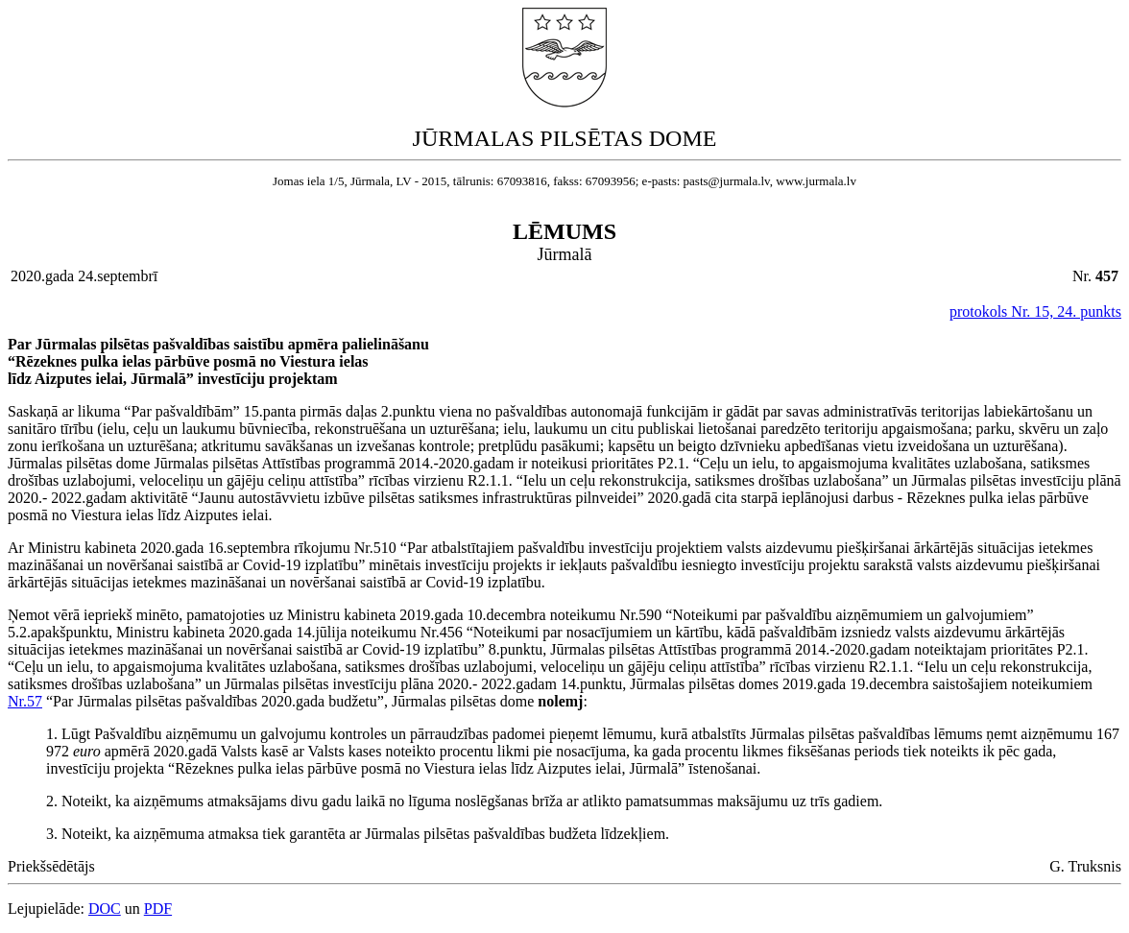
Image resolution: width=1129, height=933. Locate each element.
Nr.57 (25, 701)
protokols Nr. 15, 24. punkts (1035, 311)
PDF (158, 908)
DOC (104, 908)
